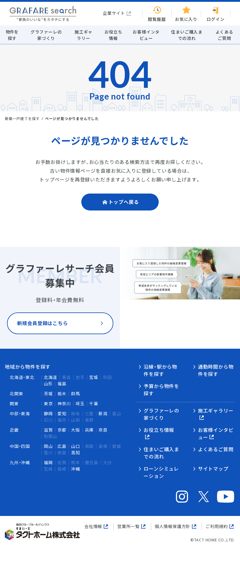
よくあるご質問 (216, 449)
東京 (48, 403)
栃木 (61, 393)
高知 (75, 452)
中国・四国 (20, 446)
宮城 (93, 377)
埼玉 (80, 403)
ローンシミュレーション (161, 472)
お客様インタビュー (216, 434)
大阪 (75, 430)
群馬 (75, 393)
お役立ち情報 (159, 430)
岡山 (48, 446)
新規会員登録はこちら (42, 328)
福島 (61, 384)
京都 (61, 430)
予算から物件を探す (161, 390)
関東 (14, 403)
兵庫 (89, 430)
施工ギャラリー (216, 410)
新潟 (103, 413)
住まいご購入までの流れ (161, 453)
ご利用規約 (217, 526)
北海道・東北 (22, 377)
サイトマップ (213, 468)
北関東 (16, 393)
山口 (75, 446)
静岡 (48, 413)
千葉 (93, 403)
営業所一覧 (128, 526)
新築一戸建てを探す (22, 118)
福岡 (48, 462)
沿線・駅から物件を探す (160, 370)
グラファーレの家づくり (161, 414)
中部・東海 (20, 413)
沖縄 (75, 469)
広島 (61, 446)
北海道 (50, 377)
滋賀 (48, 430)
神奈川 (64, 403)
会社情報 (93, 526)
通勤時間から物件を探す (216, 370)
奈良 (103, 430)
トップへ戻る (124, 202)
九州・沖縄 (20, 462)
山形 (48, 384)
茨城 (48, 393)
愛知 (61, 413)
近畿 (14, 430)
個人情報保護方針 (172, 526)
